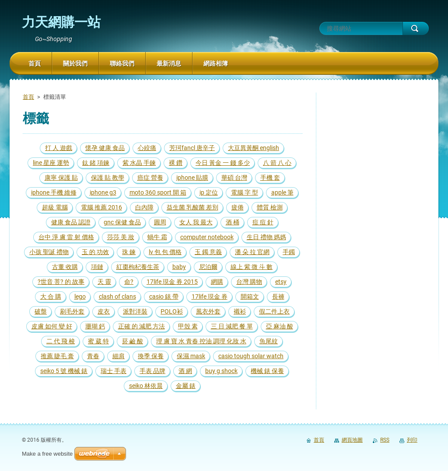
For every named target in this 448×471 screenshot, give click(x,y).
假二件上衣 (274, 311)
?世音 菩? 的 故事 (61, 281)
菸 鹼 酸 (132, 341)
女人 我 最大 (196, 222)
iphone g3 (103, 192)
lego (80, 296)
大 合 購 (50, 296)
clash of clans (117, 296)
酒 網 (185, 370)
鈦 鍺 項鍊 (95, 162)
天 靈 (104, 281)
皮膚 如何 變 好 (52, 326)
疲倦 (237, 207)
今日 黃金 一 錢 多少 (223, 162)
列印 (412, 440)
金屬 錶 (186, 385)
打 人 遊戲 (58, 147)
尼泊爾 (208, 266)
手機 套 (270, 177)
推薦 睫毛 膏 (57, 355)
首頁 (28, 97)
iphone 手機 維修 (54, 192)
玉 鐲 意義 (208, 251)
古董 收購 (65, 266)
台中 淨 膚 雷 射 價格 (66, 237)
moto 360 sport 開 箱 (158, 192)
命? (128, 281)
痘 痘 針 (262, 222)
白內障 (144, 207)
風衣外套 (208, 311)
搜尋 (415, 28)
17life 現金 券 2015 (172, 281)
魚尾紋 (268, 341)
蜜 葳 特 (98, 341)
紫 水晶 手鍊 (139, 162)
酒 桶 (232, 222)
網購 (217, 281)
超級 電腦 (55, 207)
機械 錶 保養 (267, 370)
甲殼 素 (188, 326)
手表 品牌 (152, 370)
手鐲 (289, 251)
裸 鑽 (175, 162)
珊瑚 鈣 (95, 326)
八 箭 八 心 (277, 162)
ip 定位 (209, 192)
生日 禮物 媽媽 (266, 237)
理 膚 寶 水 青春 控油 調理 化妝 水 (201, 341)
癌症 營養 (150, 177)
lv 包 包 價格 (165, 251)
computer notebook (207, 237)
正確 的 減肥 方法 (141, 326)
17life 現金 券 (210, 296)
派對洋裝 (135, 311)
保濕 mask (191, 355)
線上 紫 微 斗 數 (252, 266)
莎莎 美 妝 (120, 237)
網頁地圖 (352, 440)
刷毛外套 (72, 311)
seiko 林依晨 (146, 385)
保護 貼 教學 (107, 177)
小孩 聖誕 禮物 (49, 251)
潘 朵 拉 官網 (252, 251)
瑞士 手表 (113, 370)
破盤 (41, 311)
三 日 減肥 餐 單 (232, 326)
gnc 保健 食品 (122, 222)
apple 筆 (282, 192)
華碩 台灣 (234, 177)
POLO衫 (172, 311)
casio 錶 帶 (163, 296)
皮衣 (104, 311)
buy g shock (221, 370)
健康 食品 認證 (71, 222)
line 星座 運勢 (51, 162)
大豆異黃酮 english (253, 147)
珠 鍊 (129, 251)
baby (179, 266)
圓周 (160, 222)
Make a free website (47, 453)
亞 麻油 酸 (279, 326)
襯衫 (240, 311)
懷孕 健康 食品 (105, 147)
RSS (384, 440)
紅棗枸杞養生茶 (137, 266)
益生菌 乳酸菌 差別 (192, 207)
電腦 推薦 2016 (101, 207)
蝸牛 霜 (157, 237)
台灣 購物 (249, 281)
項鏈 (97, 266)
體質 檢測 (270, 207)
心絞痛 (147, 147)
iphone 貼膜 (192, 177)
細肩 (118, 355)
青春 (93, 355)
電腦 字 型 (244, 192)
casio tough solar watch (251, 355)
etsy (281, 281)
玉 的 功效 (95, 251)
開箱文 (250, 296)
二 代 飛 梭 (60, 341)
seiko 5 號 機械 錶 (64, 370)
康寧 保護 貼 (61, 177)
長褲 (278, 296)
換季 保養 (151, 355)
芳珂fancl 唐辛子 (192, 147)
